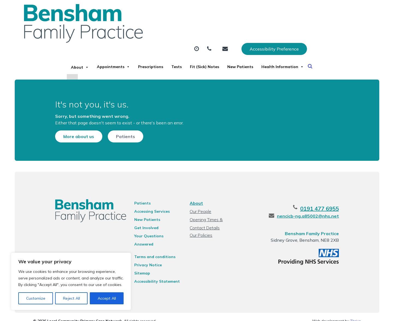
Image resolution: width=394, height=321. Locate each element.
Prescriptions (193, 27)
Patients (112, 127)
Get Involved (141, 226)
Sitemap (136, 264)
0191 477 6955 (332, 207)
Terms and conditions (149, 248)
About (99, 27)
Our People (200, 210)
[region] (71, 281)
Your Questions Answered (153, 234)
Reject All (71, 298)
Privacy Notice (142, 256)
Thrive (355, 312)
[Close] (87, 64)
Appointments (144, 27)
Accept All (107, 298)
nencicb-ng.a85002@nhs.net (321, 215)
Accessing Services (146, 210)
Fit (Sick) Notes (270, 27)
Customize (35, 298)
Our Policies (200, 234)
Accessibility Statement (151, 273)
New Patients (319, 27)
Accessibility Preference (331, 10)
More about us (65, 127)
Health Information (113, 46)
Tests (231, 27)
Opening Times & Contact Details (214, 219)
